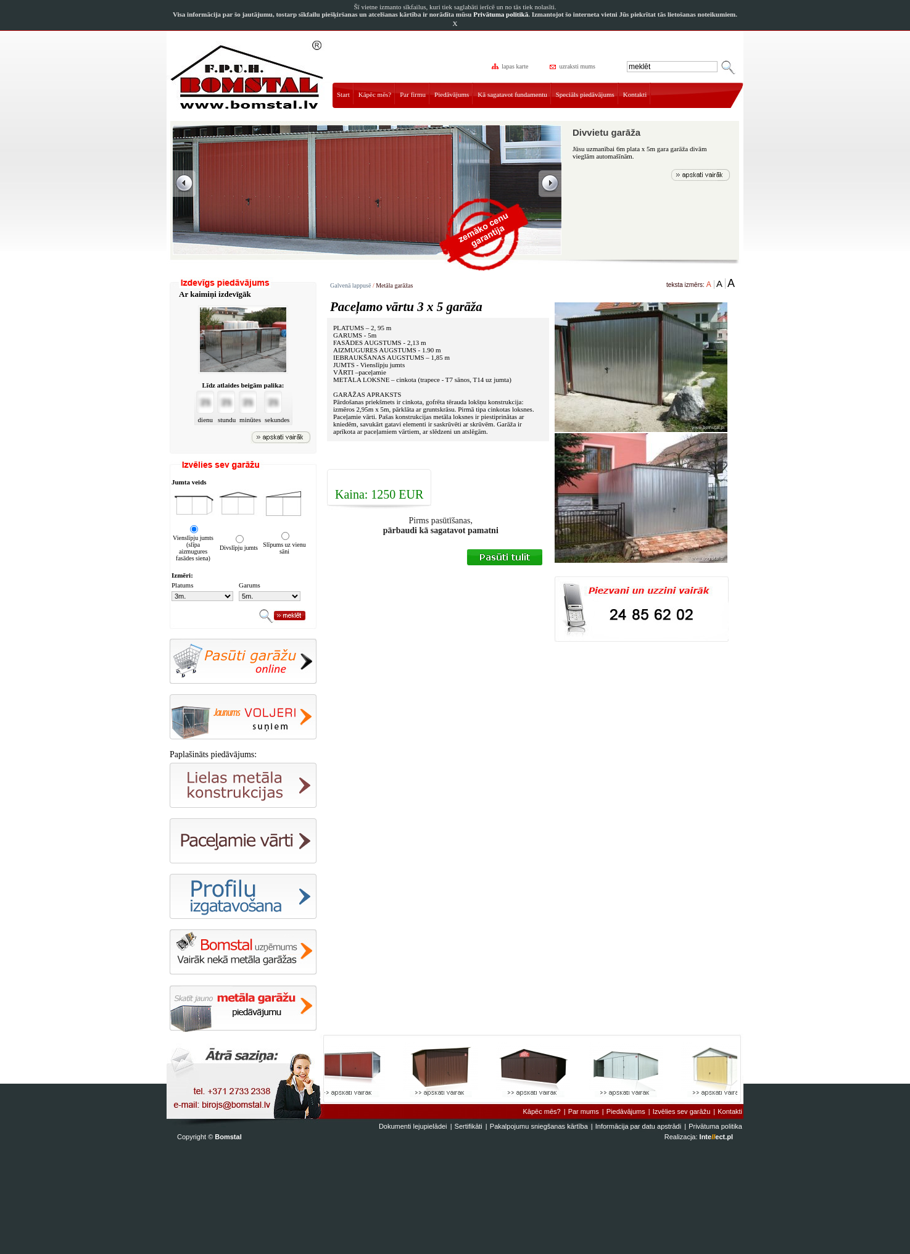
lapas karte (511, 66)
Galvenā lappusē (350, 285)
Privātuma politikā (500, 14)
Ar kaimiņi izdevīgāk (215, 294)
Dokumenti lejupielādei (413, 1126)
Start (343, 94)
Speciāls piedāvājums (585, 94)
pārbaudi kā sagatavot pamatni (440, 530)
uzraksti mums (573, 66)
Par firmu (413, 94)
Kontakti (635, 94)
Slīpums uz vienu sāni (284, 548)
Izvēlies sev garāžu (682, 1111)
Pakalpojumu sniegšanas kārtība (539, 1126)
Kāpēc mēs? (374, 94)
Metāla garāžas (394, 285)
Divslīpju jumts (239, 547)
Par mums (583, 1111)
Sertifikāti (468, 1126)
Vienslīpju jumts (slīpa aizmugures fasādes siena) (193, 548)
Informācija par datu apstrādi (638, 1126)
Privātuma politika (715, 1126)
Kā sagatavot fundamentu (512, 94)
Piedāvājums (451, 94)
